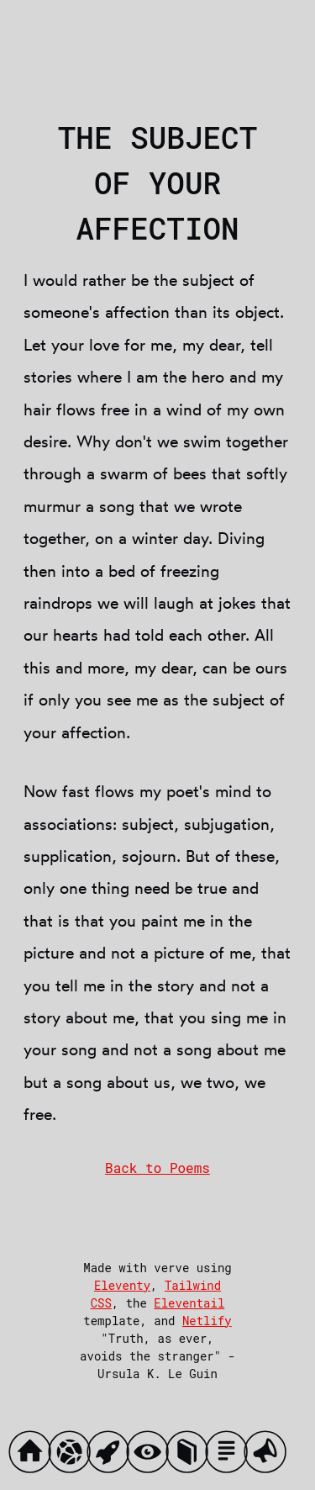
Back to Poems (157, 1167)
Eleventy (122, 1285)
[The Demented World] (73, 1456)
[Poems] (191, 1456)
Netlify (207, 1321)
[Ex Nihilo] (112, 1456)
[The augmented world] (151, 1456)
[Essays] (230, 1456)
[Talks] (269, 1456)
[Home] (34, 1456)
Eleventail (189, 1303)
